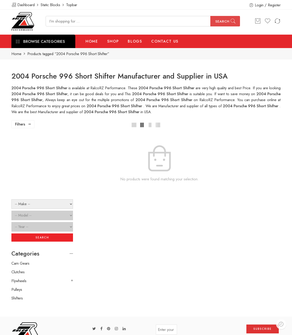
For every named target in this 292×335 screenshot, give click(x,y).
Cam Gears (20, 198)
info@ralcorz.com (25, 305)
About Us (282, 329)
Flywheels (18, 215)
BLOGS (135, 41)
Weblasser (35, 329)
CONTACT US (165, 41)
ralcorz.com (20, 313)
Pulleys (16, 224)
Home (16, 54)
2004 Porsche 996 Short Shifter (161, 94)
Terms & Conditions (218, 329)
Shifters (17, 233)
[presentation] (211, 266)
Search (222, 21)
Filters (20, 124)
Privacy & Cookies (253, 329)
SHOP (113, 41)
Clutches (18, 207)
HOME (92, 41)
